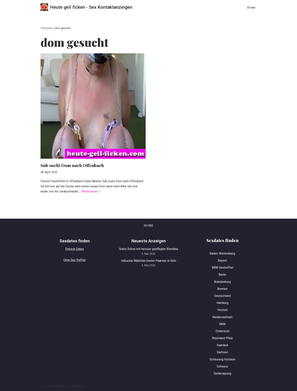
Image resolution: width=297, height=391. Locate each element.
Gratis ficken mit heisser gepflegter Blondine (148, 249)
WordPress (78, 386)
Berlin (222, 274)
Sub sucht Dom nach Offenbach (72, 165)
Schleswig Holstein (222, 359)
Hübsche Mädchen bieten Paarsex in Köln (148, 261)
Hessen (222, 310)
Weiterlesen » (90, 191)
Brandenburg (222, 282)
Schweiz (222, 366)
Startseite (46, 28)
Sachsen (222, 352)
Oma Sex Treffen (74, 260)
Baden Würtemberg (222, 253)
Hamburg (222, 303)
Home (251, 7)
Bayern (222, 260)
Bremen (222, 289)
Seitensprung (222, 373)
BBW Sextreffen (222, 267)
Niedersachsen (222, 317)
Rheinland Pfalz (222, 338)
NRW (222, 324)
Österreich (222, 331)
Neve (44, 386)
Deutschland (222, 296)
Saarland (222, 345)
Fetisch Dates (74, 249)
